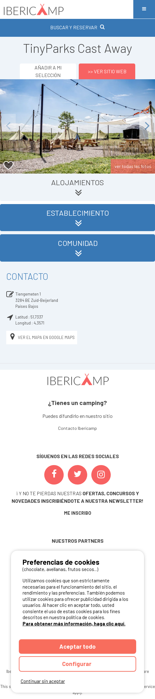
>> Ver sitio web (107, 71)
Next (147, 126)
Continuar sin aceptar (43, 681)
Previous (8, 126)
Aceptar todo (77, 646)
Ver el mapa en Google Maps (42, 337)
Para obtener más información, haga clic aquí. (74, 623)
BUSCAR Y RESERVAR (77, 27)
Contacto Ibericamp (77, 428)
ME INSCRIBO (77, 513)
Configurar (77, 663)
